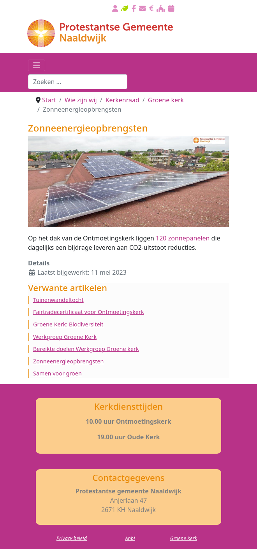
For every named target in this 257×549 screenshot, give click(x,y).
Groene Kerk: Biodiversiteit (68, 324)
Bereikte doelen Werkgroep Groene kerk (86, 349)
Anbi (130, 538)
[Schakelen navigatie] (36, 65)
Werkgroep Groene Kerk (65, 336)
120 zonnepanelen (182, 238)
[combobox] (77, 81)
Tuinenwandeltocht (58, 299)
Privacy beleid (71, 538)
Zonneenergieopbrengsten (68, 361)
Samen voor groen (57, 373)
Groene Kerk (183, 538)
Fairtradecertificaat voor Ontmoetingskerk (88, 312)
